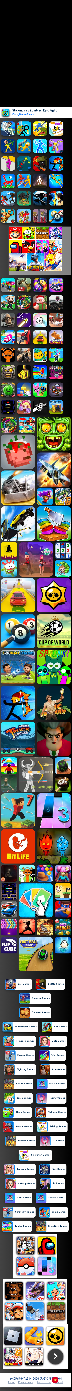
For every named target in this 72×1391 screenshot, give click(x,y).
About (11, 1382)
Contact (58, 1382)
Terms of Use (44, 1382)
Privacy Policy (25, 1382)
